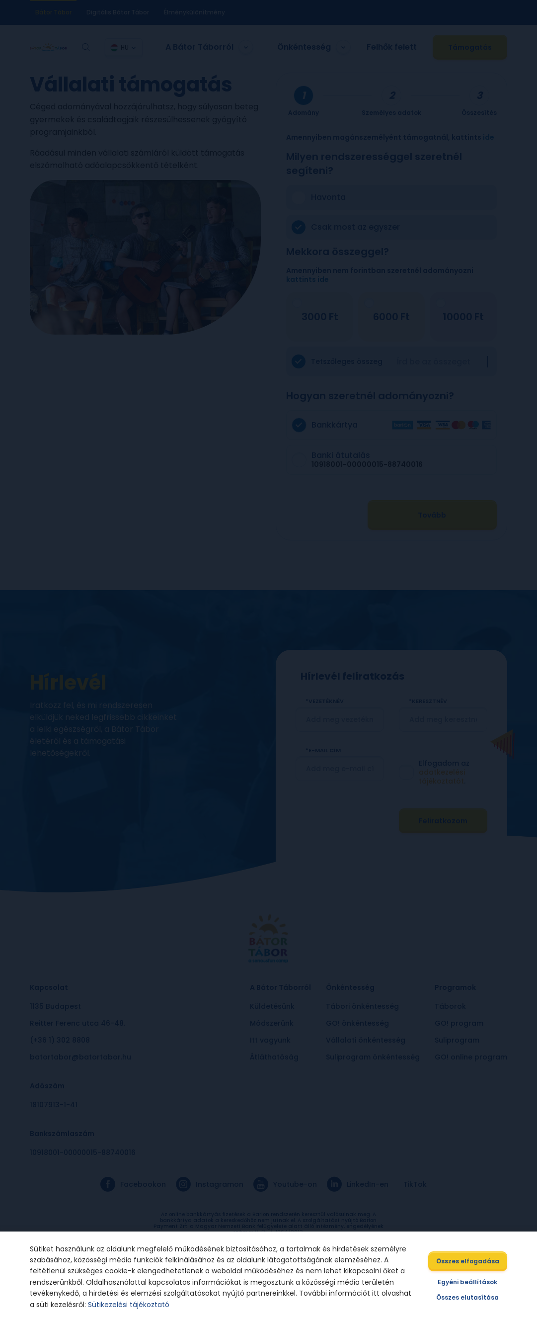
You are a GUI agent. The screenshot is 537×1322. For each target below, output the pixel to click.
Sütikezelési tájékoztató (129, 1305)
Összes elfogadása (467, 1261)
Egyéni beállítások (467, 1282)
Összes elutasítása (467, 1297)
